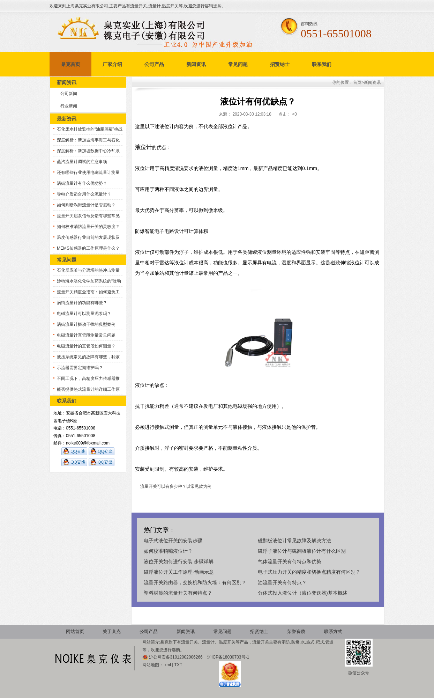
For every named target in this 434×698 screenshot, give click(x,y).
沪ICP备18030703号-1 (228, 657)
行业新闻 (68, 106)
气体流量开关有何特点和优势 (289, 561)
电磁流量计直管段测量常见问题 (86, 335)
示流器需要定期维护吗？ (80, 367)
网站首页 (75, 631)
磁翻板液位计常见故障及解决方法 (294, 540)
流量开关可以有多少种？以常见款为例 (175, 486)
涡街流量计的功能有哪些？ (82, 302)
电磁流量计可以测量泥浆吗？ (84, 313)
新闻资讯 (196, 64)
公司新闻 (68, 93)
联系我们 (321, 64)
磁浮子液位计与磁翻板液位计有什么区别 (302, 551)
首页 (357, 82)
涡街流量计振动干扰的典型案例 (86, 324)
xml (167, 664)
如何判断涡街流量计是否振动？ (86, 205)
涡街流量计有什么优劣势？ (82, 183)
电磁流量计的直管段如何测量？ (86, 346)
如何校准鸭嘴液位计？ (168, 551)
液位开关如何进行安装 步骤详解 (179, 561)
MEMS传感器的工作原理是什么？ (88, 248)
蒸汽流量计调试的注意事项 (82, 161)
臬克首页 (70, 64)
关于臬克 (112, 631)
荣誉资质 (296, 631)
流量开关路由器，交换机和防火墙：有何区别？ (195, 582)
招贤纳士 (280, 64)
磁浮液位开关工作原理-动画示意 (179, 572)
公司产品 (154, 64)
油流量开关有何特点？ (282, 582)
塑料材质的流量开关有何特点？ (178, 593)
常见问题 (238, 64)
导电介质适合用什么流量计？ (84, 194)
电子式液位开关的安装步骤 (173, 540)
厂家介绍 (112, 64)
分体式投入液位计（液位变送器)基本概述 (302, 593)
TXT (178, 664)
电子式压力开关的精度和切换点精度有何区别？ (309, 572)
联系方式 (333, 631)
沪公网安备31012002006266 (176, 657)
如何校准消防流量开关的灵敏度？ (88, 226)
